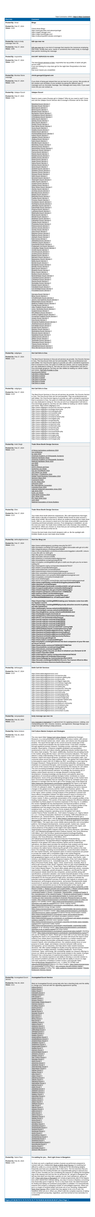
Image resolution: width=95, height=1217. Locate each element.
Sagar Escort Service (39, 161)
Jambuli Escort (37, 1129)
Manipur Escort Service (40, 329)
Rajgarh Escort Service (40, 156)
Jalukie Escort (37, 1118)
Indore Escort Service (39, 135)
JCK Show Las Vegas (39, 472)
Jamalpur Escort (37, 1124)
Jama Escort (36, 1120)
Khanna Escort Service (40, 209)
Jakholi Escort (37, 1085)
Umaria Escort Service (40, 183)
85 (52, 1200)
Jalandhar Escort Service (40, 205)
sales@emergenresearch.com (42, 964)
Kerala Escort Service (39, 327)
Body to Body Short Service (63, 1165)
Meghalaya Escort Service (41, 331)
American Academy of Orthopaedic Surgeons (48, 456)
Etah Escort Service (39, 239)
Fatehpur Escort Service (40, 242)
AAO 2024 (35, 500)
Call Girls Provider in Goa (49, 370)
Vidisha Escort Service (40, 185)
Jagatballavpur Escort (39, 1039)
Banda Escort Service (39, 263)
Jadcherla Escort (38, 1028)
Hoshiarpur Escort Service (41, 204)
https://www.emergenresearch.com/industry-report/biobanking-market (62, 933)
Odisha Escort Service (40, 336)
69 (16, 1200)
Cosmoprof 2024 (37, 480)
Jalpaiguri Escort (37, 1116)
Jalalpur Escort (37, 1094)
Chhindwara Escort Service (41, 117)
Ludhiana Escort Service (40, 211)
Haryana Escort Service (40, 294)
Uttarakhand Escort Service (41, 346)
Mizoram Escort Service (40, 333)
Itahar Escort (36, 1009)
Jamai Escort (36, 1122)
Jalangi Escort (37, 1098)
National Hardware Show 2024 (42, 461)
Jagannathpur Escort (39, 1037)
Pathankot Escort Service (41, 220)
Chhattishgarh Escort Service (42, 298)
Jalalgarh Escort (37, 1090)
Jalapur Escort (37, 1100)
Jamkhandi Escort (38, 1138)
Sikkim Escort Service (39, 338)
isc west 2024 (36, 454)
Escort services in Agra (46, 63)
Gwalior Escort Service (40, 130)
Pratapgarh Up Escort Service (42, 246)
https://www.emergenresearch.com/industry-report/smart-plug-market (56, 931)
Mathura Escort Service (40, 235)
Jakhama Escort (37, 1078)
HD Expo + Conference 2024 (42, 474)
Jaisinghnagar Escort (39, 1066)
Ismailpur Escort (37, 1006)
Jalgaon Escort (37, 1109)
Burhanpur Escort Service (41, 113)
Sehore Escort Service (40, 165)
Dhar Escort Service (39, 122)
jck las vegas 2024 (38, 482)
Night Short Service (38, 1189)
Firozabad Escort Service (40, 290)
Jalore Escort (36, 1114)
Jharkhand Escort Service (41, 324)
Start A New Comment (81, 17)
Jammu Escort (37, 1146)
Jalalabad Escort (37, 1089)
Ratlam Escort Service (40, 157)
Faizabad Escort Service (40, 287)
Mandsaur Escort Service (40, 144)
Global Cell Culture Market (56, 737)
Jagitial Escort (37, 1048)
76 (32, 1200)
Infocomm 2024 (37, 483)
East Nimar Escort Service (41, 126)
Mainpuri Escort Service (40, 233)
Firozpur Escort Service (40, 200)
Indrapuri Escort (37, 994)
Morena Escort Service (40, 146)
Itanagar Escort (37, 1013)
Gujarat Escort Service (40, 311)
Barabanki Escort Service (41, 264)
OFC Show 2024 (37, 496)
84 (50, 1200)
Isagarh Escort (37, 998)
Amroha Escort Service (40, 252)
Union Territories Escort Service (43, 309)
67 (12, 1200)
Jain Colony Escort (38, 1057)
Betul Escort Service (39, 108)
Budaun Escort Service (40, 274)
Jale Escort (35, 1105)
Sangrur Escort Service (40, 228)
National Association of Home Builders (45, 502)
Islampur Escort (37, 1004)
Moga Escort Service (39, 215)
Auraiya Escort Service (40, 253)
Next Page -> (64, 1200)
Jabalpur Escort (37, 1022)
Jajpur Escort (36, 1076)
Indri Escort (36, 996)
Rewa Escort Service (39, 159)
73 (25, 1200)
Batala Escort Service (39, 194)
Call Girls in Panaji (38, 377)
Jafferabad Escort (38, 1030)
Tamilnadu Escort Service (41, 340)
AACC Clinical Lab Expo (40, 467)
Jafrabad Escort (37, 1031)
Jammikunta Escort (38, 1144)
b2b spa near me (38, 47)
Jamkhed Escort (37, 1140)
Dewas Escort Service (39, 120)
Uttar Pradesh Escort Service (42, 307)
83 (48, 1200)
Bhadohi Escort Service (40, 270)
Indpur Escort (36, 991)
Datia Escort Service (39, 119)
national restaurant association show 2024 (47, 489)
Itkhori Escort (36, 1018)
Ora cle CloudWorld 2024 (41, 471)
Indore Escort (36, 989)
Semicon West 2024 (39, 478)
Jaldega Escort (37, 1103)
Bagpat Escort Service (40, 255)
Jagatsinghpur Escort (39, 1041)
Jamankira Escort (38, 1126)
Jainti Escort (36, 1061)
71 (21, 1200)
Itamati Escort (36, 1011)
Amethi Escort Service (39, 250)
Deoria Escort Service (39, 281)
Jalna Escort (36, 1113)
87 (57, 1200)
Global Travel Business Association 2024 (46, 476)
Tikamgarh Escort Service (41, 180)
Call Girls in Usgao (38, 383)
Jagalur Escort (37, 1035)
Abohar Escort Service (40, 189)
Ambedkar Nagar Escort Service (43, 248)
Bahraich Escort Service (40, 257)
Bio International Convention (42, 485)
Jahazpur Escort (37, 1054)
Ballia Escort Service (39, 261)
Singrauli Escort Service (40, 178)
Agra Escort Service (39, 231)
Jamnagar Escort (38, 1148)
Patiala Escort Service (39, 222)
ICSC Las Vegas (37, 493)
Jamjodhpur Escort (38, 1135)
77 (34, 1200)
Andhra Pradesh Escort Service (43, 314)
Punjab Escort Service (39, 305)
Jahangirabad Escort (39, 1052)
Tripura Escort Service (39, 344)
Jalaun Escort (36, 1102)
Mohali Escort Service (39, 216)
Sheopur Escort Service (40, 172)
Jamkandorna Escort (39, 1137)
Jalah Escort (36, 1087)
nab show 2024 (37, 491)
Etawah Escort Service (40, 285)
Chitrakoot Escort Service (41, 279)
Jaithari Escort (37, 1070)
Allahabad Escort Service (40, 240)
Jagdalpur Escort (38, 1042)
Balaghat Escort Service (40, 104)
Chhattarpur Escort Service (41, 115)
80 (41, 1200)
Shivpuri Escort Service (40, 174)
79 (39, 1200)
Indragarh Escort (37, 993)
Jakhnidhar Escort (38, 1083)
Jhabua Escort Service (40, 139)
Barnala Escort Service (40, 192)
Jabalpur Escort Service (40, 137)
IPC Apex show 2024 (39, 498)
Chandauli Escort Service (41, 277)
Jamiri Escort (36, 1133)
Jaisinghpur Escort (38, 1068)
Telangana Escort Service (41, 342)
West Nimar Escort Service (41, 187)
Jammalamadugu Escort (40, 1142)
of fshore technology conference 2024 (45, 450)
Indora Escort (36, 987)
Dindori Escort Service (40, 124)
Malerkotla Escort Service (41, 213)
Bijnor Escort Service (39, 272)
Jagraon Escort (37, 1050)
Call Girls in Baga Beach (40, 374)
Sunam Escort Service (40, 229)
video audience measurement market (69, 968)
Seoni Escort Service (39, 167)
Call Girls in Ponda (38, 381)
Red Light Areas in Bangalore (46, 1178)
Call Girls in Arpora (38, 376)
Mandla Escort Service (40, 143)
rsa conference (37, 452)
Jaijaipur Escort (37, 1055)
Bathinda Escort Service (40, 196)
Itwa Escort (35, 1020)
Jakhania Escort (37, 1081)
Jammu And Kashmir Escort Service (44, 300)
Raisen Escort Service (39, 154)
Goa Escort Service (38, 320)
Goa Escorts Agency (39, 372)
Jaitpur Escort (36, 1072)
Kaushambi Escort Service (41, 244)
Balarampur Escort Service (41, 259)
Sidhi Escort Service (39, 176)
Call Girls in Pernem (39, 379)
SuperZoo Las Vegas (39, 469)
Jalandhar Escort (38, 1096)
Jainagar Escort (37, 1059)
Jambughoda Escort (39, 1127)
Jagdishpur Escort (38, 1044)
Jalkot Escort (36, 1111)
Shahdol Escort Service (40, 168)
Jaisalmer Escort (37, 1065)
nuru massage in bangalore (41, 722)
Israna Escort (36, 1007)
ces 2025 (35, 463)
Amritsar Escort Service (40, 191)
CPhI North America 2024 (41, 495)
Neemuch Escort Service (40, 150)
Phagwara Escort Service (41, 224)
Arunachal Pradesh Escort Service (44, 316)
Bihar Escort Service (39, 296)
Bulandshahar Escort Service (42, 276)
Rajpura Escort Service (40, 226)
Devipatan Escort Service (41, 283)
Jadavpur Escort (37, 1026)
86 (55, 1200)
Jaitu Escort (36, 1074)
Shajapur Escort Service (40, 170)
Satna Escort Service (39, 163)
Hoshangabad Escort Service (42, 133)
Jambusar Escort (38, 1131)
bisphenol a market (38, 968)
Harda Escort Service (39, 132)
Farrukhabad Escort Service (41, 288)
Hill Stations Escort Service (41, 312)
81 (43, 1200)
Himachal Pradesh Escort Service (44, 322)
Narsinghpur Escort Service (41, 148)
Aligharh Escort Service (40, 237)
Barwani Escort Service (40, 106)
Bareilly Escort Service (40, 266)
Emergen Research (45, 962)
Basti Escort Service (39, 268)
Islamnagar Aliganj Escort (41, 1002)
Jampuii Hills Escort (39, 1150)
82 (46, 1200)
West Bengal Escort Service (41, 348)
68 (14, 1200)
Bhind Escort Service (39, 109)
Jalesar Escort (37, 1107)
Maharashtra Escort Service (41, 301)
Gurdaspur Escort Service (41, 202)
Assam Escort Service (39, 318)
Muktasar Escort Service (40, 218)
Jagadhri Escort (37, 1033)
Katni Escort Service (39, 141)
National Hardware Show (40, 458)
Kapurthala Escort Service (41, 207)
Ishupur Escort (37, 1000)
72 (23, 1200)
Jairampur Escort (38, 1063)
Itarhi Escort (36, 1015)
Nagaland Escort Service (40, 335)
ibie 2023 (35, 465)
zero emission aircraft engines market (69, 966)
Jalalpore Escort (37, 1092)
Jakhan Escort (37, 1079)
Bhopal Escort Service (39, 111)
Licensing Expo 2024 (39, 487)
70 (19, 1200)
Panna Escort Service (39, 152)
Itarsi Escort (36, 1017)
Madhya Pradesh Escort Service (43, 303)
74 (28, 1200)
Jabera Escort (36, 1024)
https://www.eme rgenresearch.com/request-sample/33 (51, 783)
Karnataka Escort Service (41, 325)
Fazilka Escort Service (40, 198)
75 (30, 1200)
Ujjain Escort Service (39, 181)
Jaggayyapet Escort (39, 1046)
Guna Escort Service (39, 128)
